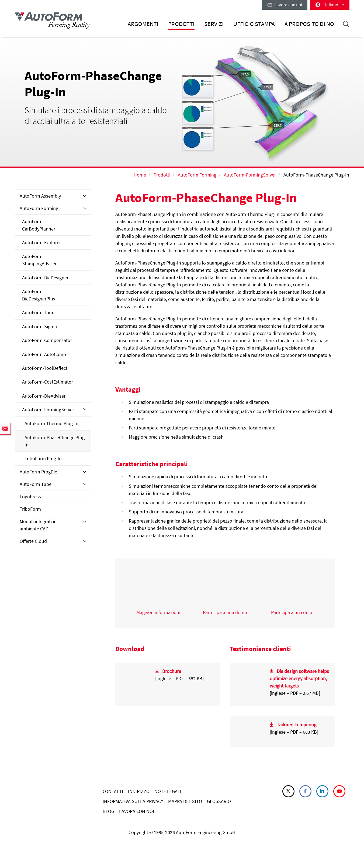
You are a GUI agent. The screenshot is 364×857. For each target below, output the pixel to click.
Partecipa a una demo (225, 612)
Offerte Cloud (33, 541)
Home (140, 175)
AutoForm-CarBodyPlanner (38, 225)
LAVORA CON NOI (136, 811)
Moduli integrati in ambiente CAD (38, 525)
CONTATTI (113, 791)
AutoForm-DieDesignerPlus (38, 295)
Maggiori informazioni (158, 612)
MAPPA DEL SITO (185, 801)
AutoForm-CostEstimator (47, 382)
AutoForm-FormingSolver (250, 175)
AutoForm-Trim (37, 312)
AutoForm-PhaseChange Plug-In (55, 441)
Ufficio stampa (254, 24)
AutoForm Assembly (40, 196)
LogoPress (30, 496)
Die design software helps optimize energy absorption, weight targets (299, 678)
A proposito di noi (310, 24)
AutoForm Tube (35, 484)
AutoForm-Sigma (39, 326)
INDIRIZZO (139, 791)
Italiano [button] (330, 5)
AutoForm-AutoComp (44, 354)
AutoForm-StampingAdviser (39, 260)
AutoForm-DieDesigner (45, 278)
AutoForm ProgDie (38, 472)
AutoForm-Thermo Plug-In (51, 423)
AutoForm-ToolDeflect (44, 368)
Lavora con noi (285, 5)
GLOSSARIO (219, 801)
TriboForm (30, 509)
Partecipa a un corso (291, 612)
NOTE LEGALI (167, 791)
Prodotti (181, 24)
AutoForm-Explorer (41, 242)
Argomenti (143, 24)
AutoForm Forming (197, 175)
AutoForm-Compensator (47, 340)
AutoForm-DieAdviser (43, 396)
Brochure (171, 671)
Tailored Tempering (296, 724)
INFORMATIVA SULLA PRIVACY (133, 801)
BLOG (108, 811)
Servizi (214, 24)
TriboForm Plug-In (43, 458)
